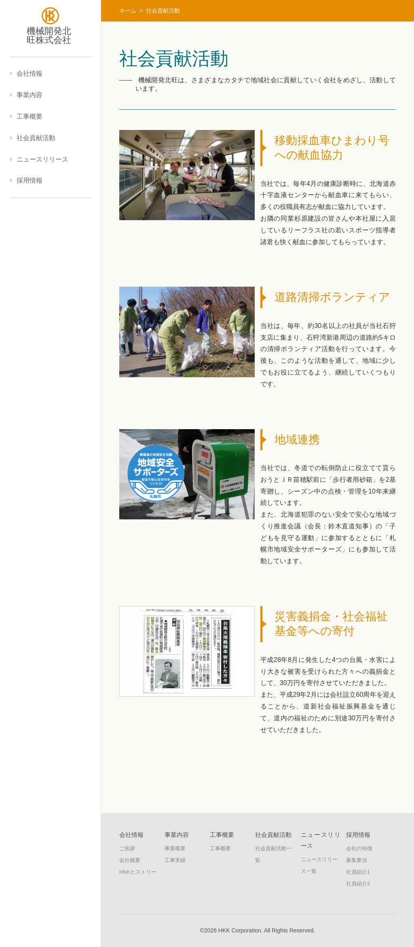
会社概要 (129, 860)
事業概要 (175, 848)
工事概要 (220, 848)
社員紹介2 (358, 884)
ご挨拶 (127, 848)
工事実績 (175, 860)
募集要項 (356, 860)
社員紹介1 (358, 872)
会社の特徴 (359, 848)
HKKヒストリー (137, 872)
